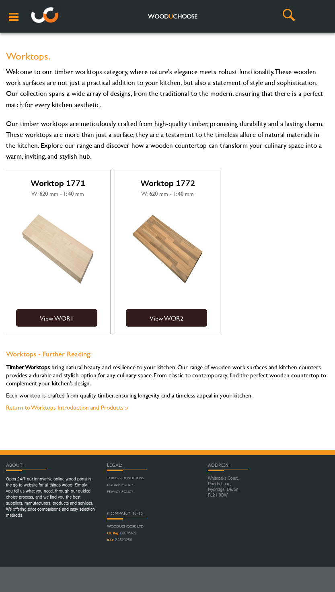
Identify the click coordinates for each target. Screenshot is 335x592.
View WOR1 (57, 318)
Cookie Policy (120, 485)
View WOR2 (166, 318)
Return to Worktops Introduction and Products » (67, 407)
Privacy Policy (120, 492)
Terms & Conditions (125, 478)
